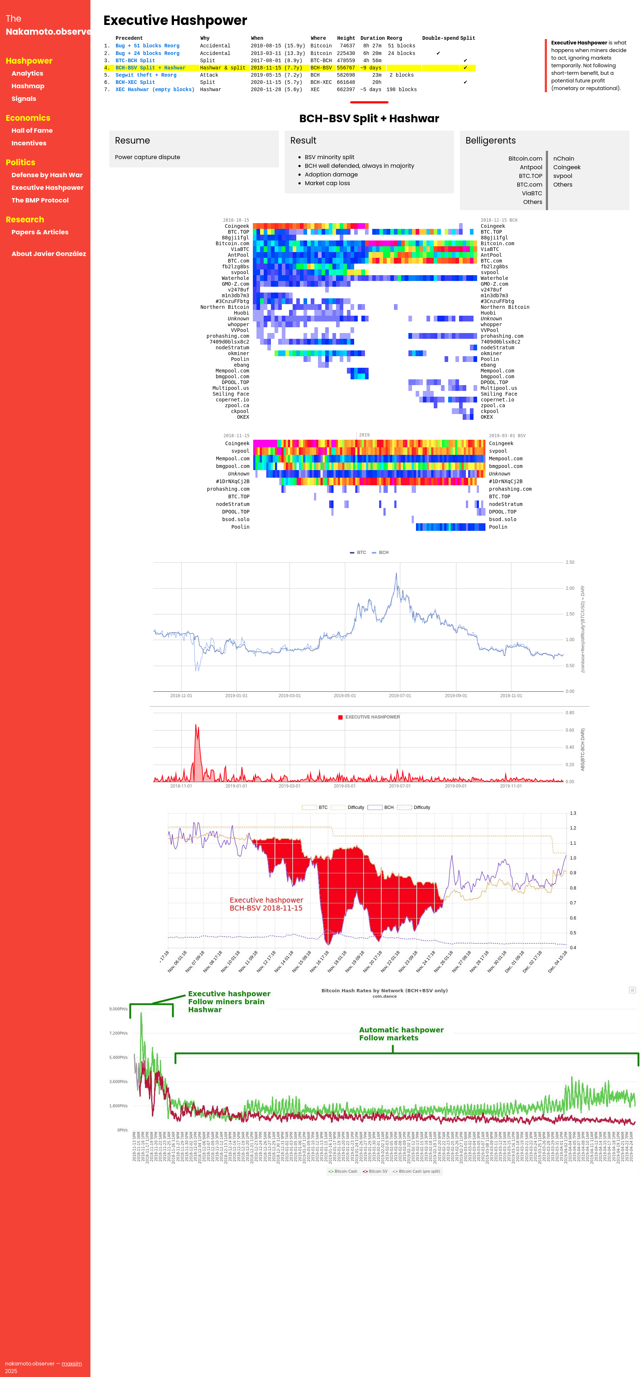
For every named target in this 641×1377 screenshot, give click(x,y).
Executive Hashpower (48, 187)
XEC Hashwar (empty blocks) (155, 89)
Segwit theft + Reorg (146, 75)
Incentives (29, 143)
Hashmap (28, 85)
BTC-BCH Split (135, 60)
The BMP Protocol (40, 200)
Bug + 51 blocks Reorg (147, 45)
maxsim (72, 1363)
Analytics (27, 73)
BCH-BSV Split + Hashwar (151, 67)
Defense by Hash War (47, 174)
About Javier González (49, 253)
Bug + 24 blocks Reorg (147, 53)
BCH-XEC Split (135, 82)
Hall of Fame (32, 130)
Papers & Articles (40, 231)
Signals (24, 98)
